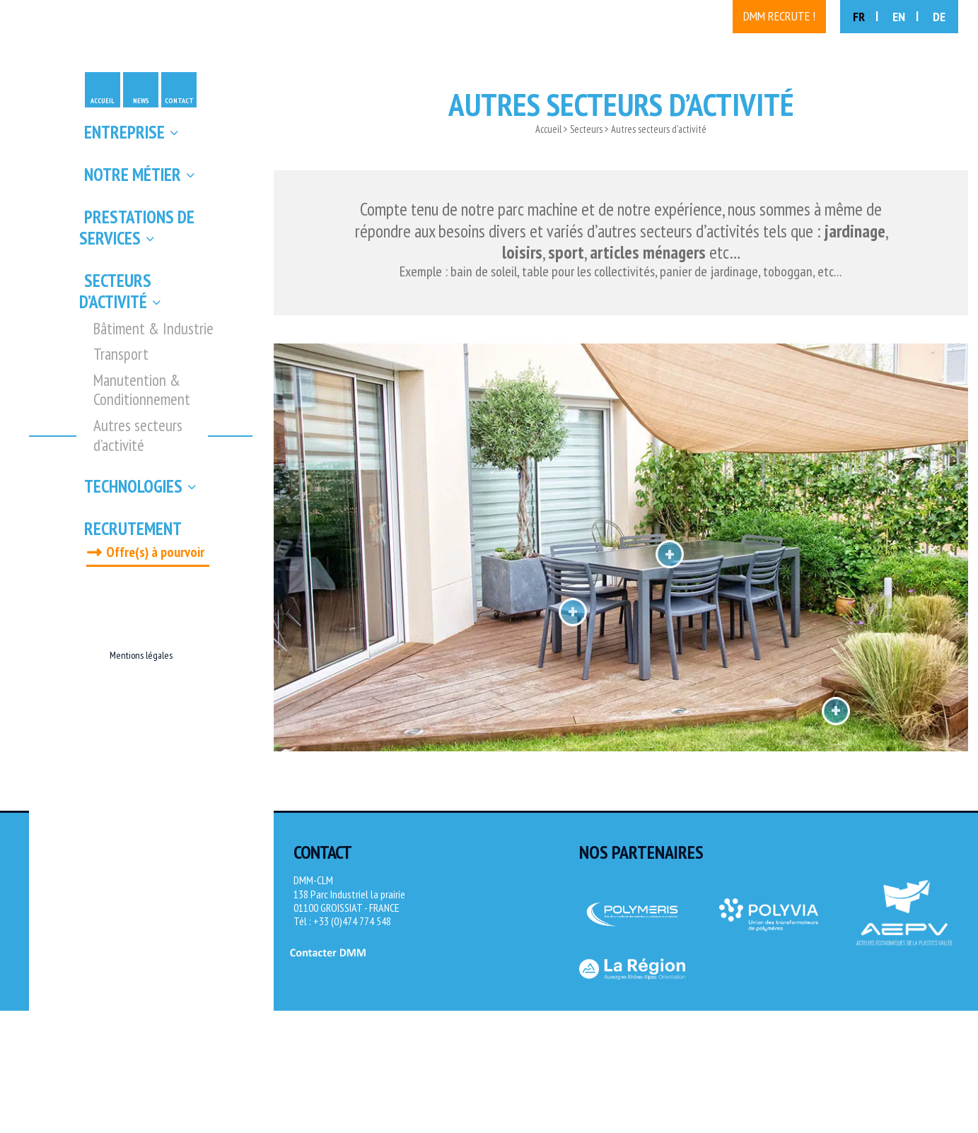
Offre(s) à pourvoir (155, 552)
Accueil (103, 100)
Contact (179, 100)
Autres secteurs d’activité (137, 435)
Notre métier (132, 174)
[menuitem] (865, 17)
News (141, 100)
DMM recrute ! (779, 16)
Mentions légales (141, 655)
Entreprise (124, 132)
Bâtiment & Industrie (153, 328)
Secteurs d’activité (115, 291)
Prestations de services (136, 228)
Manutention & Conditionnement (141, 390)
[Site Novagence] (942, 979)
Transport (121, 354)
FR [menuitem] (859, 16)
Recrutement (133, 528)
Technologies (133, 486)
